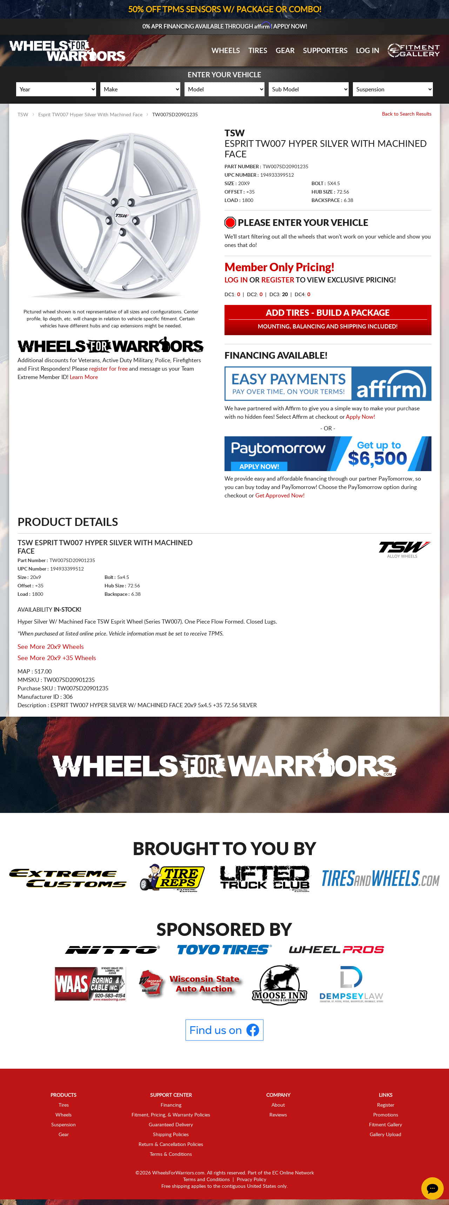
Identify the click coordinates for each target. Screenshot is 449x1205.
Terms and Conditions (206, 1179)
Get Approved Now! (279, 496)
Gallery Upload (385, 1134)
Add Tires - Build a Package (328, 319)
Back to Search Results (406, 114)
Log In (367, 50)
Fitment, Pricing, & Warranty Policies (171, 1115)
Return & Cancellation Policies (171, 1144)
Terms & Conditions (171, 1154)
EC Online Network (293, 1173)
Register (277, 280)
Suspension (63, 1124)
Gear (285, 50)
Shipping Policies (171, 1134)
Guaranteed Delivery (171, 1124)
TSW (23, 114)
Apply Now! (360, 417)
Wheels (226, 50)
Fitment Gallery (385, 1124)
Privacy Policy (251, 1179)
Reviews (278, 1115)
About (278, 1105)
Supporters (325, 50)
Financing (171, 1105)
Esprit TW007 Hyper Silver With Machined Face (90, 114)
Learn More (84, 377)
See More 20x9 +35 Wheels (57, 658)
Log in (236, 280)
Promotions (385, 1115)
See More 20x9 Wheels (51, 647)
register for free (108, 369)
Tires (257, 50)
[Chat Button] (432, 1188)
